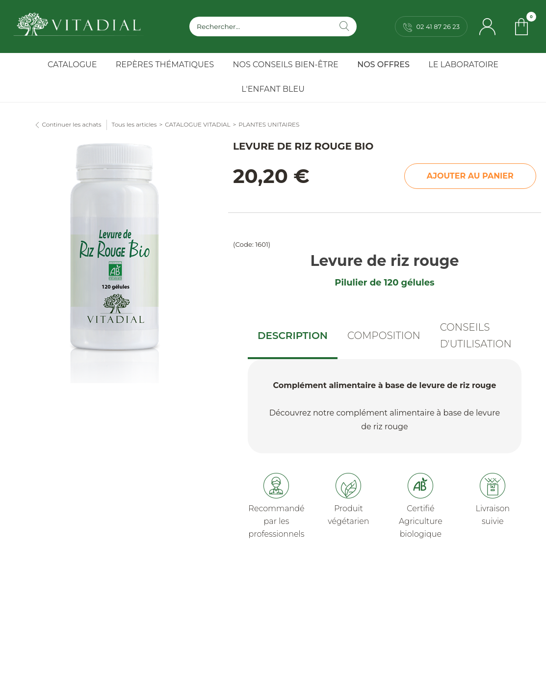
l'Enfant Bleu (273, 89)
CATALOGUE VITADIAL (197, 124)
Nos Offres (383, 64)
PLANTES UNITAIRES (268, 124)
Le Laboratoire (463, 64)
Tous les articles (134, 124)
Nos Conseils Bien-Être (285, 64)
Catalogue (72, 64)
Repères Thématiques (165, 64)
